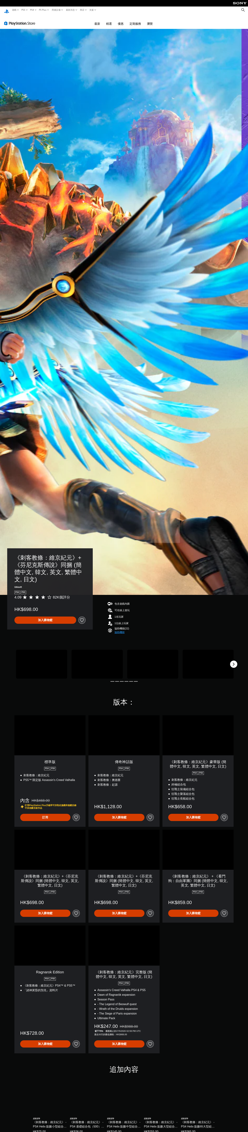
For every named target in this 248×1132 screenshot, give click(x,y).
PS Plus (42, 9)
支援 (91, 9)
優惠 (121, 20)
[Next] (233, 660)
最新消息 (70, 9)
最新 (97, 20)
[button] (120, 629)
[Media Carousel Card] (41, 660)
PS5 (23, 9)
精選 (109, 20)
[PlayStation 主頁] (7, 10)
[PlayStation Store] (20, 20)
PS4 (32, 9)
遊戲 (14, 9)
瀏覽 (150, 20)
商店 (82, 9)
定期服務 (135, 20)
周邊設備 (56, 9)
